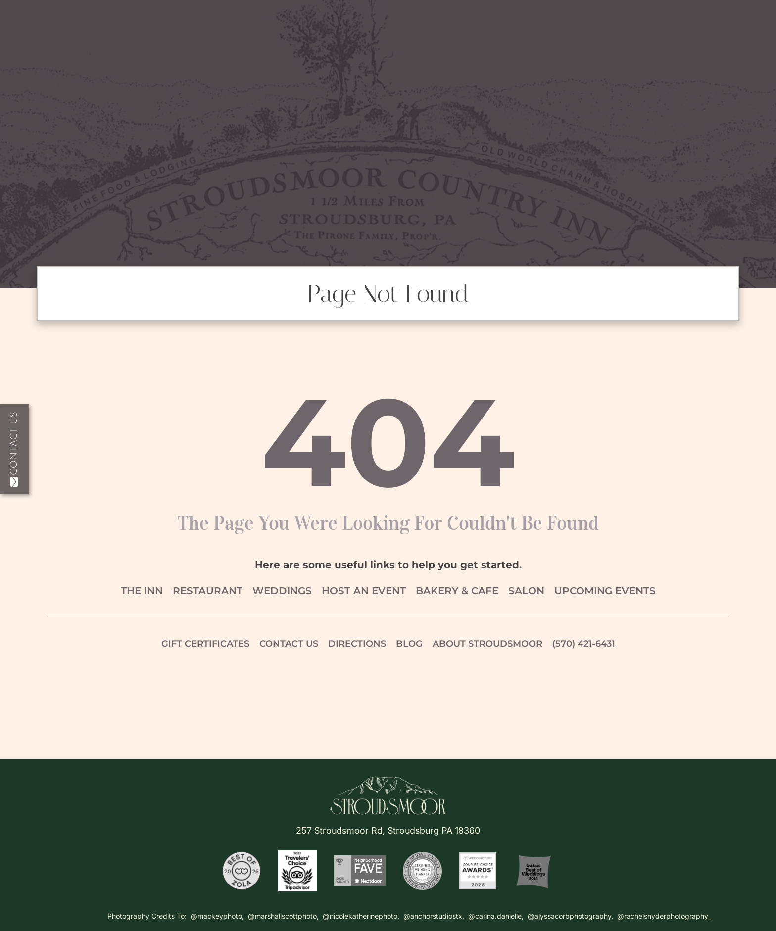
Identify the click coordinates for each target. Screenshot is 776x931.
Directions (357, 643)
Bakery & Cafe (457, 591)
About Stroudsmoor (487, 643)
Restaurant (207, 591)
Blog (409, 643)
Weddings (282, 591)
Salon (526, 591)
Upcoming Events (605, 591)
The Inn (142, 591)
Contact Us (14, 449)
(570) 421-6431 (583, 643)
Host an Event (364, 591)
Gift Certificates (205, 643)
